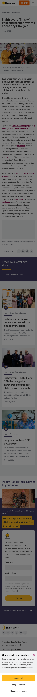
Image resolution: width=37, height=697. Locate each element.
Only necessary (18, 684)
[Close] (34, 655)
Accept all (19, 678)
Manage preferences (18, 691)
